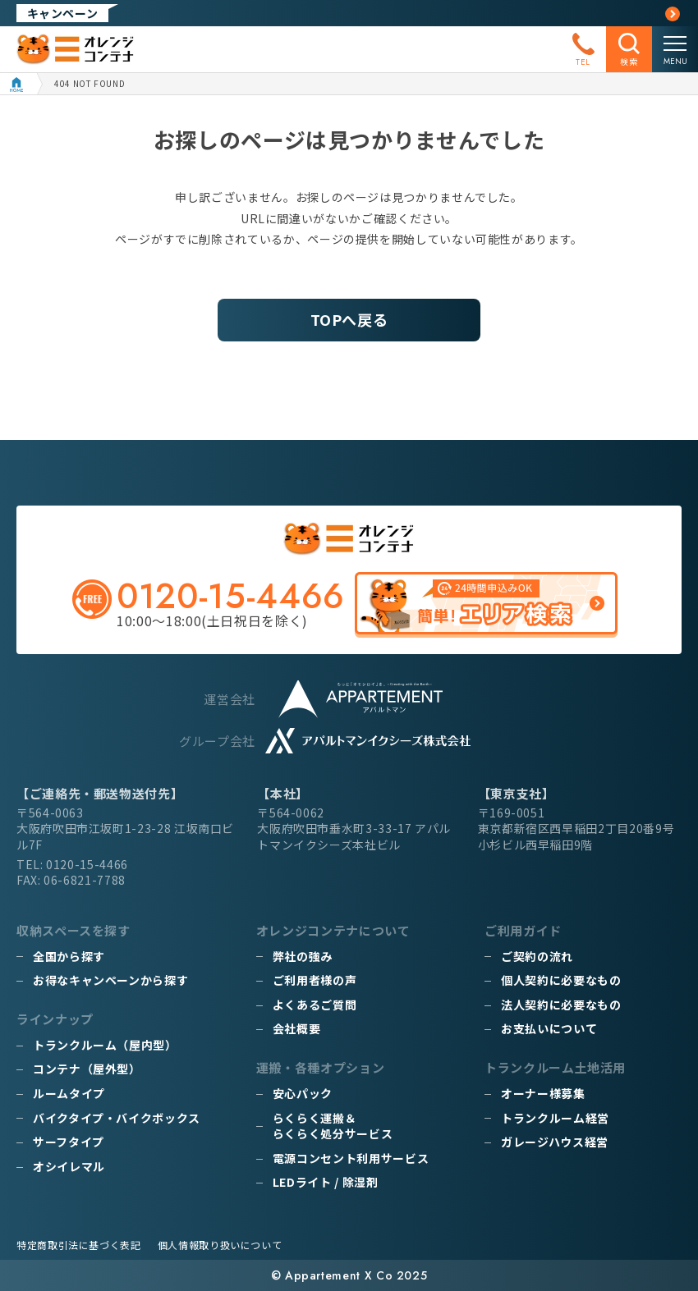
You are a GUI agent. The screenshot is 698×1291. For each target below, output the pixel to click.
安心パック (303, 1093)
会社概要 (297, 1028)
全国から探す (69, 956)
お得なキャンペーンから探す (110, 980)
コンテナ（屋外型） (87, 1068)
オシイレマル (69, 1166)
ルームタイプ (69, 1093)
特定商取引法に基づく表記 (78, 1245)
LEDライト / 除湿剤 (326, 1182)
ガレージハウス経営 (554, 1141)
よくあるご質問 (314, 1004)
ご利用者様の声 (314, 980)
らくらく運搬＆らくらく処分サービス (333, 1126)
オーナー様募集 (543, 1093)
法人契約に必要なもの (561, 1004)
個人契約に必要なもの (561, 980)
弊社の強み (303, 956)
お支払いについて (549, 1028)
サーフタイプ (68, 1141)
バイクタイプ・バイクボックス (116, 1118)
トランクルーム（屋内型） (105, 1045)
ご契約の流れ (537, 956)
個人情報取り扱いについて (220, 1245)
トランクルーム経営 (555, 1118)
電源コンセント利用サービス (351, 1158)
